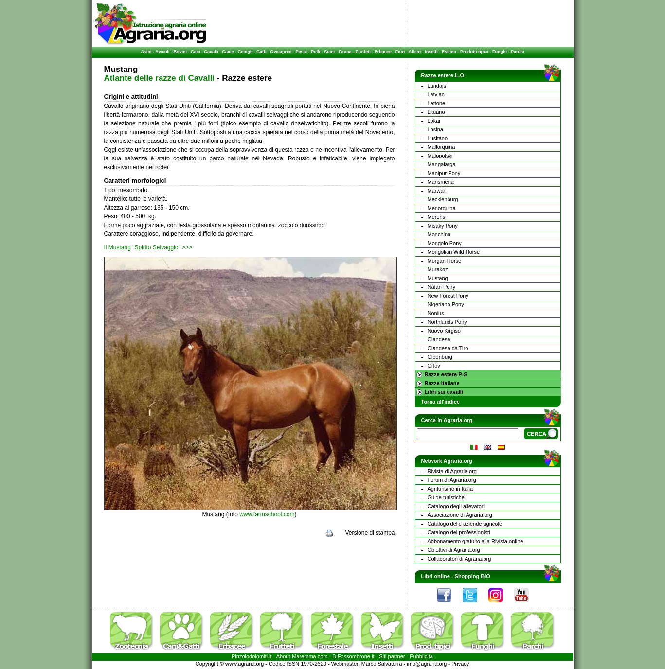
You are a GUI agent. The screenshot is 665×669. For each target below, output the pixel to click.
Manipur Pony (444, 173)
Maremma (304, 656)
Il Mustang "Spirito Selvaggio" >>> (148, 247)
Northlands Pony (447, 322)
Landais (437, 85)
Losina (435, 129)
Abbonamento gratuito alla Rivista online (475, 541)
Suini (329, 51)
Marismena (441, 182)
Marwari (437, 191)
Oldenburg (440, 357)
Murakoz (438, 269)
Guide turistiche (446, 497)
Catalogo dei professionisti (459, 532)
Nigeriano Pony (446, 304)
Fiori (400, 51)
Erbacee (383, 51)
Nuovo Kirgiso (444, 331)
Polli (315, 51)
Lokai (434, 120)
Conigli (245, 51)
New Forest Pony (448, 296)
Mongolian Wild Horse (454, 252)
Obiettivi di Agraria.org (454, 550)
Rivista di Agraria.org (452, 471)
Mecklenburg (443, 199)
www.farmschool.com (266, 514)
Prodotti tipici (474, 51)
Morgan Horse (445, 261)
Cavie (228, 51)
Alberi (415, 51)
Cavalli (211, 51)
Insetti (431, 51)
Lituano (436, 112)
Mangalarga (442, 164)
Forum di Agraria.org (452, 480)
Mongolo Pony (445, 243)
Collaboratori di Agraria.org (459, 559)
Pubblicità (421, 656)
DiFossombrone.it (353, 656)
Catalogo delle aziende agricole (465, 524)
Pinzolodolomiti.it (252, 656)
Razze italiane (442, 383)
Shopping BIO (472, 576)
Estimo (449, 51)
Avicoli (162, 51)
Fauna (345, 51)
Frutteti (363, 51)
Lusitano (438, 138)
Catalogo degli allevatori (456, 506)
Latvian (436, 94)
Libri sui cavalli (444, 392)
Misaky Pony (443, 226)
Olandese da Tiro (448, 348)
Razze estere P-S (446, 374)
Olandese (439, 339)
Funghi (499, 51)
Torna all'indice (440, 402)
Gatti (261, 51)
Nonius (436, 313)
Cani (195, 51)
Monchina (439, 234)
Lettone (437, 103)
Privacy (460, 664)
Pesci (301, 51)
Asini (146, 51)
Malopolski (440, 155)
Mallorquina (441, 147)
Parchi (517, 51)
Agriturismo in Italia (450, 489)
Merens (437, 217)
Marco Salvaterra (381, 664)
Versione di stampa (370, 532)
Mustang (438, 278)
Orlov (434, 366)
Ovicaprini (281, 51)
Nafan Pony (441, 287)
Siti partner (392, 656)
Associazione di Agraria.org (460, 515)
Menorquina (442, 208)
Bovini (180, 51)
